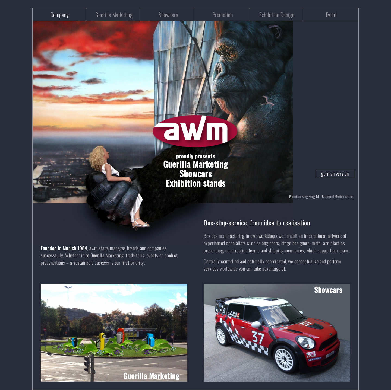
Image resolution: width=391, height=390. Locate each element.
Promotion (222, 14)
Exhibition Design (276, 14)
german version (335, 173)
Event (331, 14)
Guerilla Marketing (114, 14)
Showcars (168, 14)
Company (60, 14)
